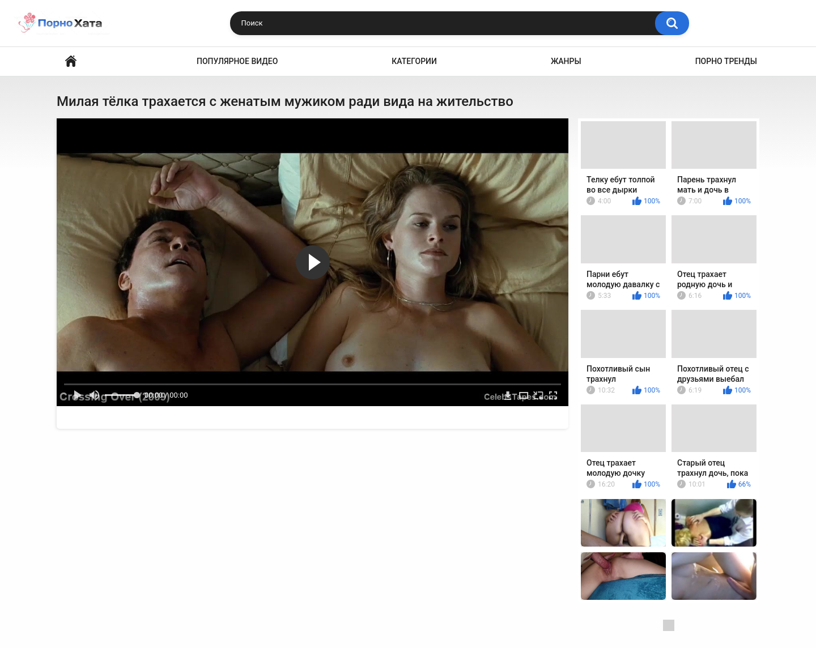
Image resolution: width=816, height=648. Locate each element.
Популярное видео (237, 61)
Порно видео (71, 61)
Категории (414, 61)
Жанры (566, 61)
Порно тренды (726, 61)
